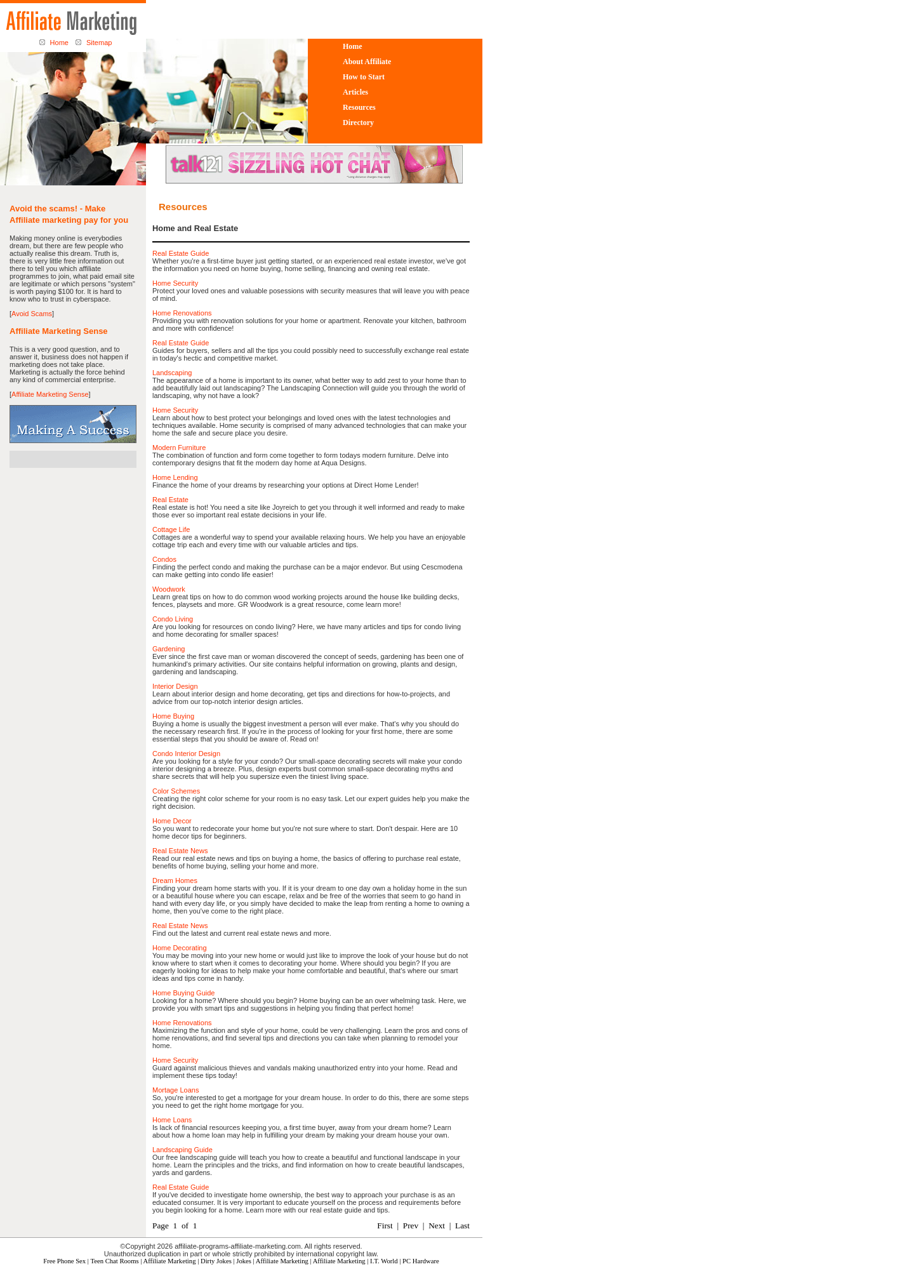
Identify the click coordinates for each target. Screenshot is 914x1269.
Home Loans (172, 1120)
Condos (164, 559)
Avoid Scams (31, 313)
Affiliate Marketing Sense (49, 394)
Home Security (175, 283)
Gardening (168, 649)
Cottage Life (171, 529)
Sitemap (99, 42)
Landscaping (172, 372)
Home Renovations (182, 313)
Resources (359, 107)
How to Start (364, 76)
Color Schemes (176, 791)
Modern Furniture (179, 447)
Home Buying (173, 716)
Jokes (243, 1261)
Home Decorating (179, 948)
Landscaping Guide (182, 1149)
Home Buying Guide (183, 993)
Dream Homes (174, 880)
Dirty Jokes (216, 1261)
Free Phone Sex (64, 1261)
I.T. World (383, 1261)
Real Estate (170, 499)
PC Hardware (420, 1261)
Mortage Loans (175, 1090)
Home (59, 42)
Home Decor (172, 821)
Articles (355, 92)
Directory (358, 122)
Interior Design (175, 686)
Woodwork (168, 589)
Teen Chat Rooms (114, 1261)
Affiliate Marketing (169, 1261)
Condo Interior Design (186, 753)
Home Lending (175, 477)
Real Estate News (180, 850)
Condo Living (172, 619)
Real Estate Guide (180, 253)
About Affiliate (367, 61)
